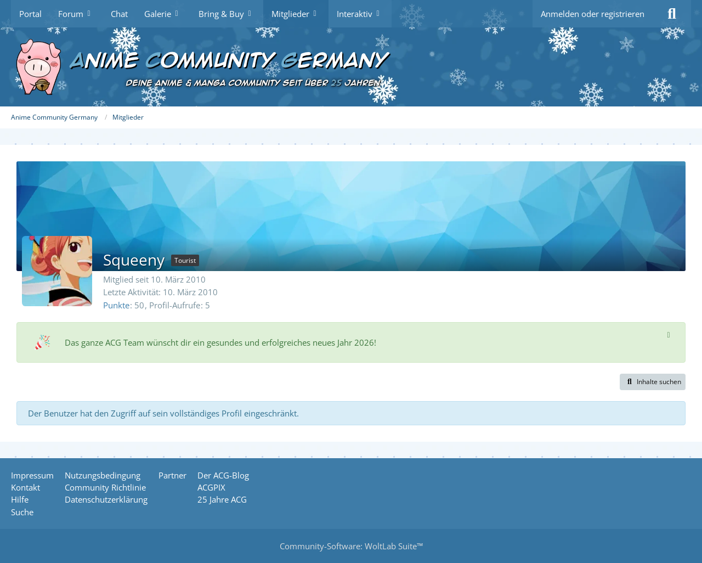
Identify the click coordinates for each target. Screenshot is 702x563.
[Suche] (672, 13)
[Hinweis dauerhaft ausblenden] (668, 334)
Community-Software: (351, 546)
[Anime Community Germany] (351, 67)
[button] (653, 382)
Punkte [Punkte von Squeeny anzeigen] (116, 305)
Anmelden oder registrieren (592, 13)
